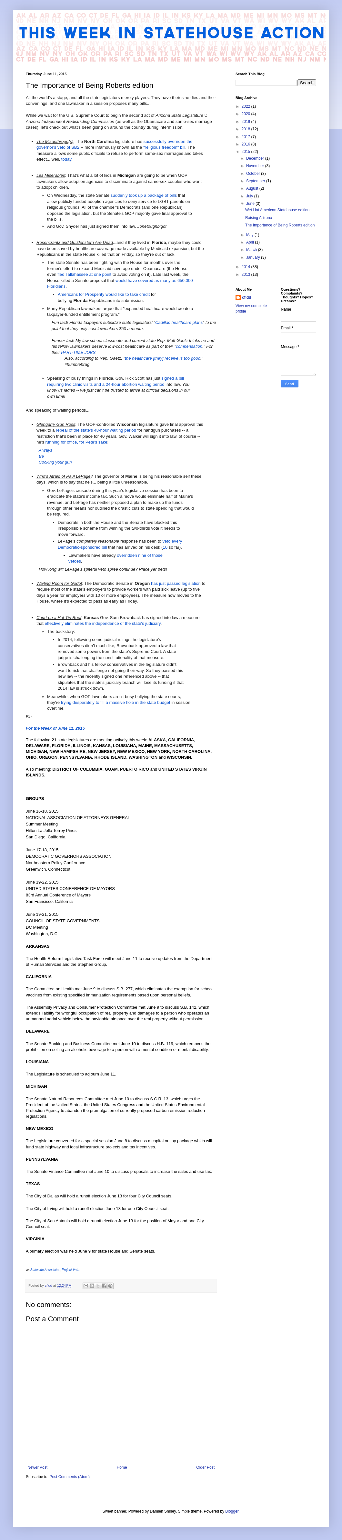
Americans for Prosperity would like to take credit (104, 294)
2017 (246, 137)
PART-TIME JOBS (78, 352)
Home (122, 1467)
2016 (246, 144)
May (250, 235)
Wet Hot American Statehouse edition (277, 210)
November (255, 166)
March (252, 249)
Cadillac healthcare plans (179, 322)
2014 (246, 267)
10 (165, 547)
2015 (246, 151)
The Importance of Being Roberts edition (280, 225)
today (66, 159)
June (251, 203)
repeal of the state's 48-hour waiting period (96, 430)
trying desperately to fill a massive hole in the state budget (115, 702)
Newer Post (37, 1467)
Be (41, 456)
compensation (189, 346)
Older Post (205, 1467)
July (250, 196)
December (255, 158)
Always (45, 450)
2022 (246, 106)
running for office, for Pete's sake (76, 442)
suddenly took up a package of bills (144, 195)
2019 (246, 121)
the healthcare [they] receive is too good (162, 358)
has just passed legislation (176, 583)
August (252, 188)
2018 (246, 129)
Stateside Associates (45, 1270)
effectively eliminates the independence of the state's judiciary (103, 623)
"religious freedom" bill (164, 147)
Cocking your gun (55, 462)
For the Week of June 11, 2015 (55, 728)
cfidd (246, 297)
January (253, 257)
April (250, 242)
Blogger (231, 1511)
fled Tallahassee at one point (84, 274)
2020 (246, 114)
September (256, 181)
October (253, 173)
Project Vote (70, 1270)
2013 (246, 274)
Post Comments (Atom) (69, 1477)
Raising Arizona (258, 217)
